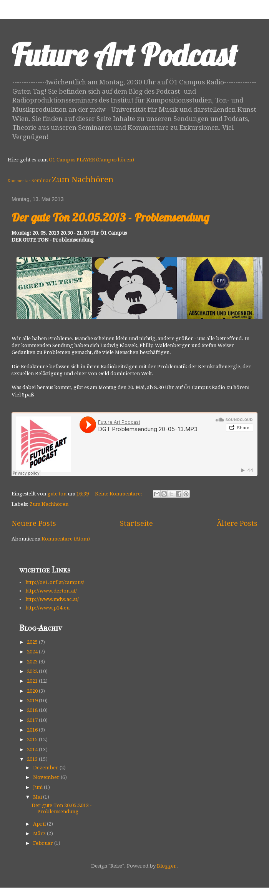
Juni (38, 787)
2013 (33, 759)
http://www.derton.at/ (51, 591)
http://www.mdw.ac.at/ (52, 599)
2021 (33, 681)
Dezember (46, 767)
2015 (33, 739)
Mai (38, 797)
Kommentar (19, 180)
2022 (33, 671)
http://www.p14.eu (47, 608)
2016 (33, 730)
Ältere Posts (237, 523)
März (40, 833)
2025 (33, 642)
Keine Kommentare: (119, 494)
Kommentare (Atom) (66, 539)
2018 (33, 710)
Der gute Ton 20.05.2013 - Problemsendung (110, 217)
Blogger (166, 866)
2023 (33, 662)
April (40, 824)
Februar (43, 843)
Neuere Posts (34, 523)
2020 (33, 691)
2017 (33, 720)
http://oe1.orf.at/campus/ (54, 582)
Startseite (136, 523)
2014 (33, 749)
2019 (33, 700)
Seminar (41, 180)
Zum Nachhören (82, 179)
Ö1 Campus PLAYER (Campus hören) (91, 160)
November (47, 777)
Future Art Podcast (124, 54)
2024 (33, 652)
